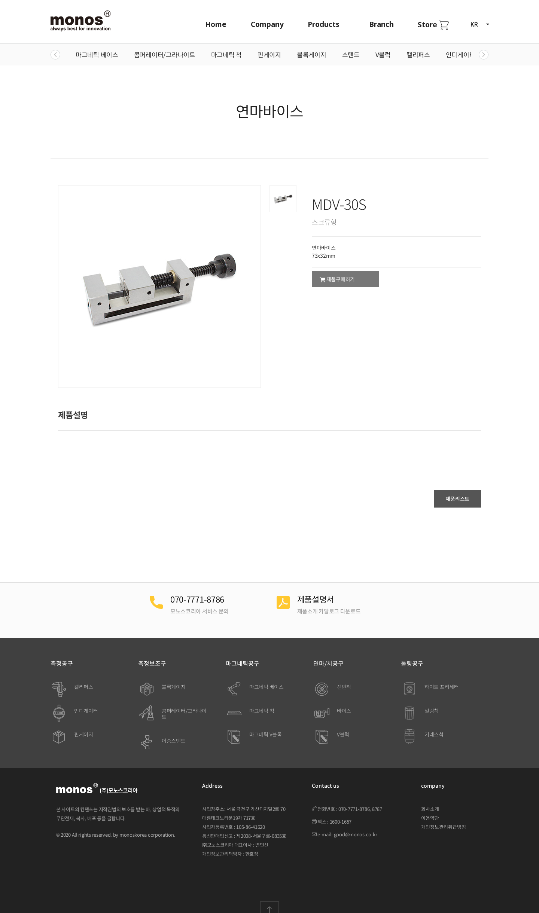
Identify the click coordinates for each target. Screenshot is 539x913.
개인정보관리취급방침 (443, 819)
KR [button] (479, 24)
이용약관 (430, 810)
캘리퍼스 (418, 54)
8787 (377, 801)
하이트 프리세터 (441, 679)
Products (322, 24)
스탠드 (351, 54)
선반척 (344, 679)
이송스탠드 (174, 733)
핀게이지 (269, 54)
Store (432, 25)
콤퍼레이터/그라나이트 (164, 54)
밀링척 (431, 703)
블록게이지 (311, 54)
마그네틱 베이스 (97, 54)
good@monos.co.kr (355, 826)
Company (266, 24)
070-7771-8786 (353, 801)
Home (214, 24)
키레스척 (434, 726)
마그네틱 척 (226, 54)
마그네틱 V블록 (265, 726)
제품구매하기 (337, 279)
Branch (380, 24)
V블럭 (383, 54)
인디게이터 (460, 54)
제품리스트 (457, 498)
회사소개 (430, 801)
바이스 (344, 703)
